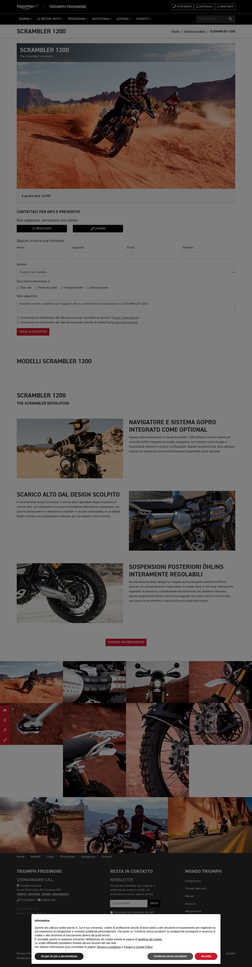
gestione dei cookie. (150, 939)
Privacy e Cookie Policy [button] (138, 947)
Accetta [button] (206, 956)
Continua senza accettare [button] (170, 956)
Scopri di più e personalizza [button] (59, 956)
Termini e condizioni (108, 947)
